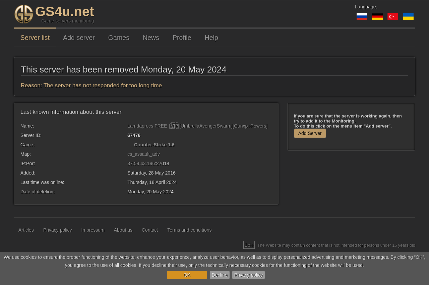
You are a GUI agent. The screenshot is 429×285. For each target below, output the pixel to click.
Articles (26, 230)
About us (123, 230)
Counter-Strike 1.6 (154, 144)
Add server (79, 37)
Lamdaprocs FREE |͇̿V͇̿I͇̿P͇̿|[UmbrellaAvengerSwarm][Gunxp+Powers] (197, 126)
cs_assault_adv (143, 154)
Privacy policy (248, 275)
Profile (182, 37)
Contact (150, 230)
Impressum (93, 230)
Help (211, 37)
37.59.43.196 (141, 163)
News (151, 37)
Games (118, 37)
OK (187, 275)
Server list (35, 37)
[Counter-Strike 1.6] (130, 144)
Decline (220, 275)
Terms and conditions (189, 230)
